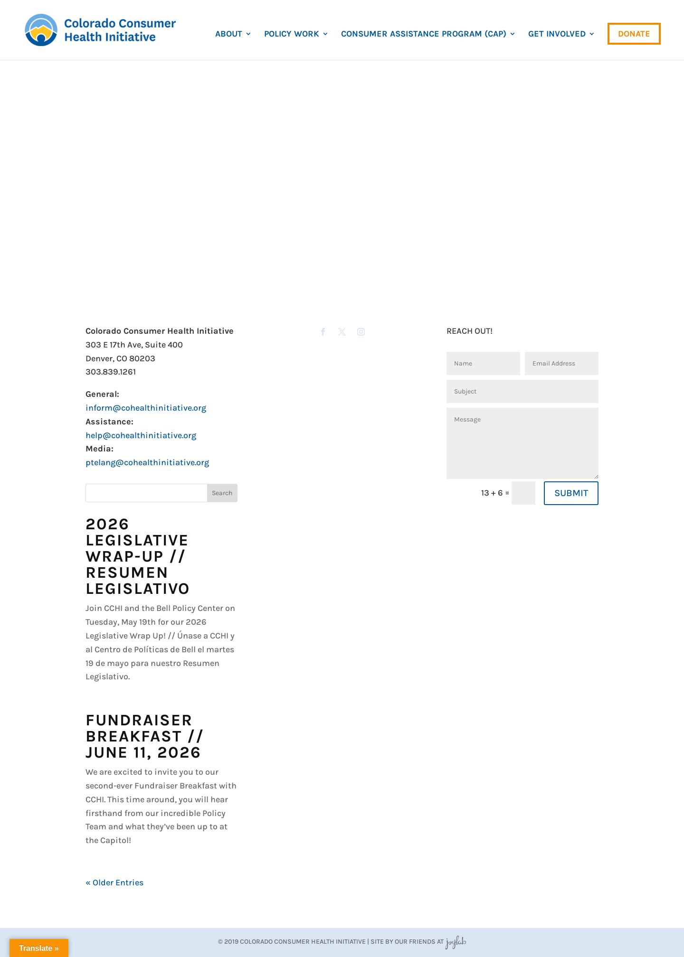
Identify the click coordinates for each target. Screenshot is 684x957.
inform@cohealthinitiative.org (146, 408)
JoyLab (455, 942)
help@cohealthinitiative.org (141, 435)
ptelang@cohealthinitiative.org (147, 462)
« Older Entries (114, 882)
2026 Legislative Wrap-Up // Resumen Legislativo (138, 556)
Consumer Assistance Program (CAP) (423, 34)
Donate (634, 33)
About (228, 34)
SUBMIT (571, 493)
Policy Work (291, 34)
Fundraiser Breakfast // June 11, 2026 (145, 736)
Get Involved (557, 34)
